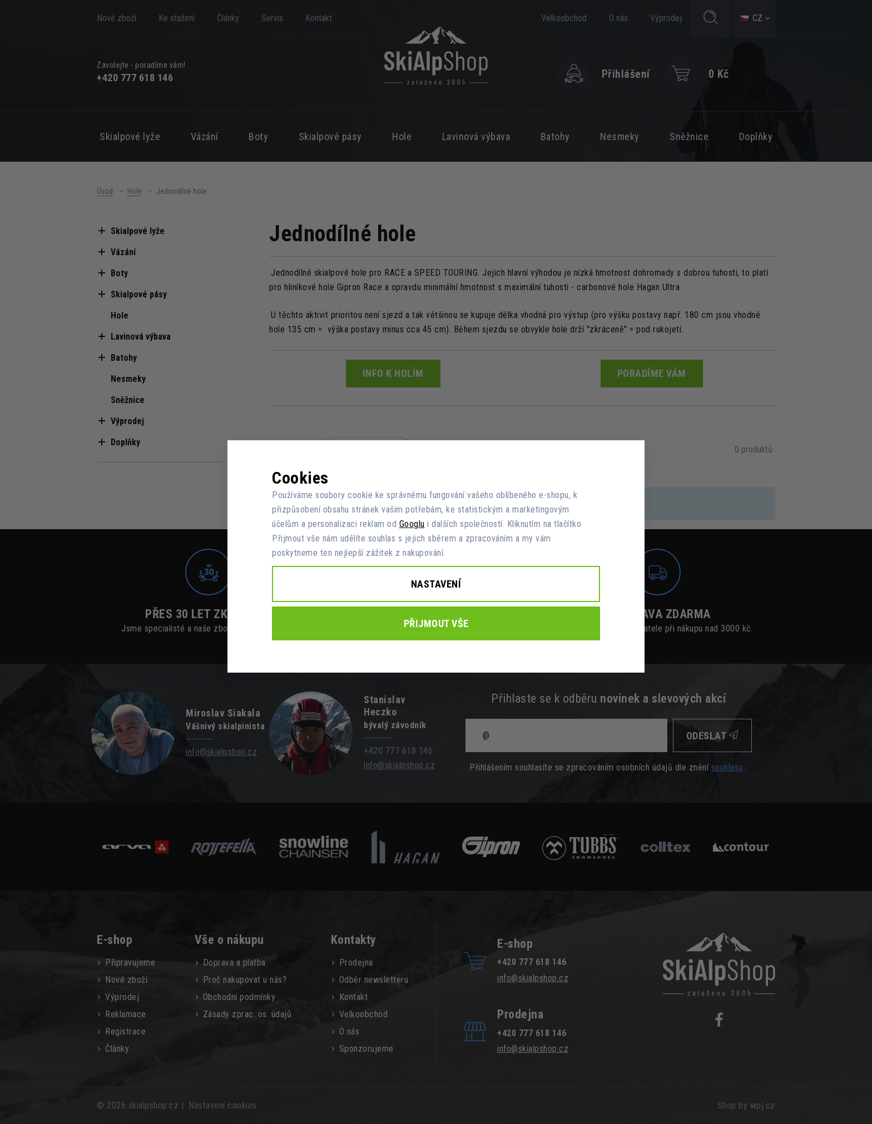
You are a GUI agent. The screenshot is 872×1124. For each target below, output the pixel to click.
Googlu (412, 524)
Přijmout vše (436, 623)
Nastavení (436, 584)
